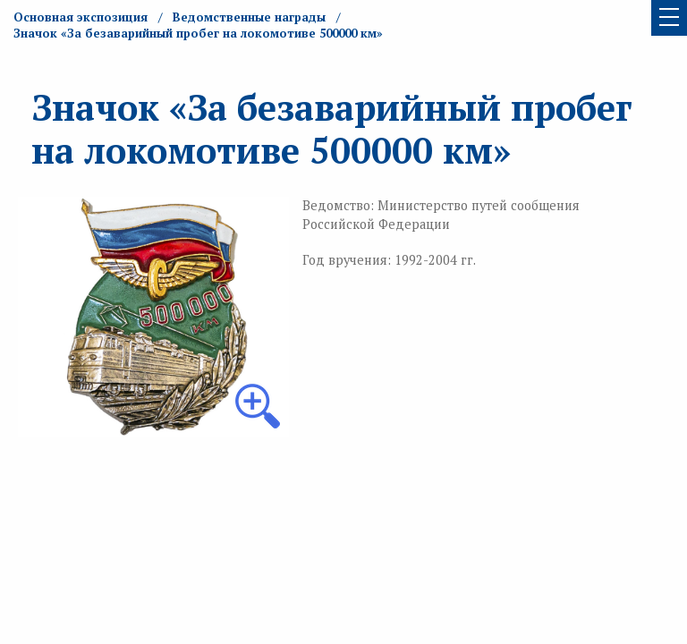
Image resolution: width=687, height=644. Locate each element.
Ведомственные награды (249, 17)
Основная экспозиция (80, 17)
